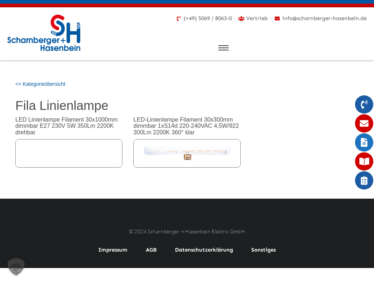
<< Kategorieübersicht (40, 84)
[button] (16, 267)
